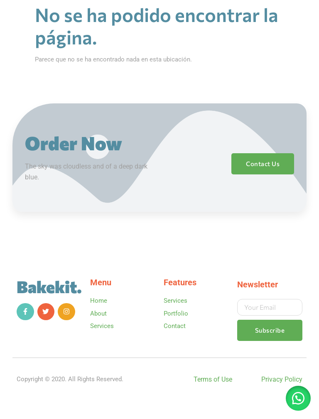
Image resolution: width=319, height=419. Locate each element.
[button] (298, 398)
